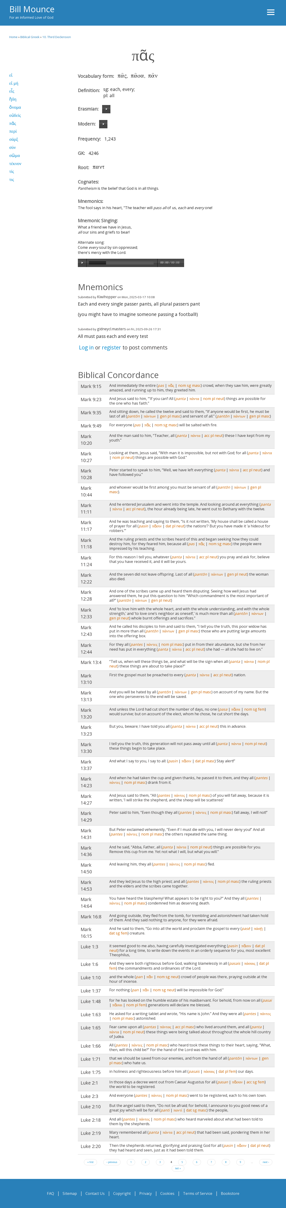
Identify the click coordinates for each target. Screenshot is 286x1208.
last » (178, 1168)
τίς (11, 171)
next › (266, 1162)
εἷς (11, 91)
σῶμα (14, 155)
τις (11, 179)
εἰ (10, 75)
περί (13, 131)
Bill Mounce (32, 9)
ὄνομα (15, 107)
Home (13, 37)
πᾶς (12, 123)
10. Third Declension (56, 37)
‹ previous (112, 1162)
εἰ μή (13, 83)
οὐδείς (15, 115)
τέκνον (15, 163)
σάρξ (13, 139)
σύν (12, 147)
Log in (86, 347)
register (111, 347)
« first (90, 1162)
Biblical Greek (30, 37)
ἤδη (12, 99)
